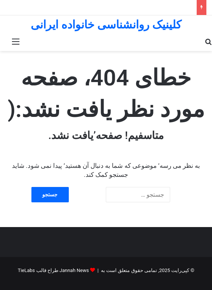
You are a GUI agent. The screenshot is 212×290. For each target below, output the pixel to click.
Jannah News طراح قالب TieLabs (53, 270)
